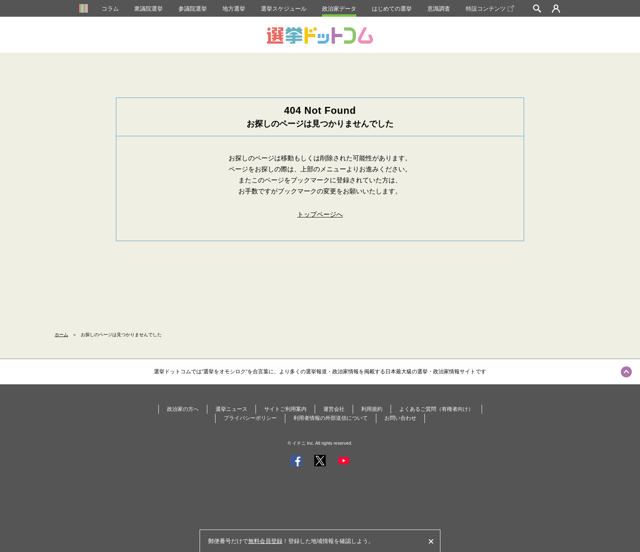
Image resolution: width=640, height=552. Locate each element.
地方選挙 (233, 8)
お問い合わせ (400, 418)
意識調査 (438, 8)
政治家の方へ (183, 409)
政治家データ (339, 8)
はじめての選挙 (392, 8)
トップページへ (320, 214)
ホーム (61, 334)
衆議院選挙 (148, 8)
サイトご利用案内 (285, 409)
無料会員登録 (265, 541)
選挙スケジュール (284, 8)
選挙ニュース (231, 409)
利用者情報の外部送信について (330, 418)
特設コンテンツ (490, 8)
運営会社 (333, 409)
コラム (110, 8)
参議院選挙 (192, 8)
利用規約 (371, 409)
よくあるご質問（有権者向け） (436, 409)
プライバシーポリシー (250, 418)
